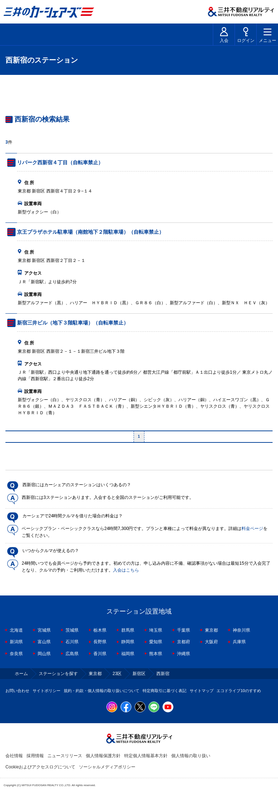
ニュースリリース (64, 755)
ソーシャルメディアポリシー (107, 766)
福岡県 (127, 653)
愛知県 (155, 641)
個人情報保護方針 (103, 755)
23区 (117, 673)
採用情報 (35, 755)
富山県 (44, 641)
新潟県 (16, 641)
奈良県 (16, 653)
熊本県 (155, 653)
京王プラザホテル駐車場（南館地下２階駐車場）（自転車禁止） (90, 232)
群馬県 (127, 630)
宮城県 (44, 630)
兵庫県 (239, 641)
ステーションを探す (58, 673)
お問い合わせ (17, 690)
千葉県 (183, 630)
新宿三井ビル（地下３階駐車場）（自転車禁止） (73, 323)
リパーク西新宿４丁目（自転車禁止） (60, 162)
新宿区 (139, 673)
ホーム (21, 673)
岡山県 (44, 653)
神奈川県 (241, 630)
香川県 (99, 653)
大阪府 (211, 641)
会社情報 (14, 755)
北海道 (16, 630)
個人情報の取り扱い (190, 755)
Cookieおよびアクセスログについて (40, 766)
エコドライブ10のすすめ (238, 690)
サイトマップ (202, 690)
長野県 (99, 641)
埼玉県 (155, 630)
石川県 (72, 641)
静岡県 (127, 641)
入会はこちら (126, 570)
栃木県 (99, 630)
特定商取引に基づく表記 (164, 690)
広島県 (72, 653)
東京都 (211, 630)
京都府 (183, 641)
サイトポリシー (46, 690)
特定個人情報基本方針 (146, 755)
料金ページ (252, 528)
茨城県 (72, 630)
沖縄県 (183, 653)
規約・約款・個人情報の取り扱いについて (101, 690)
